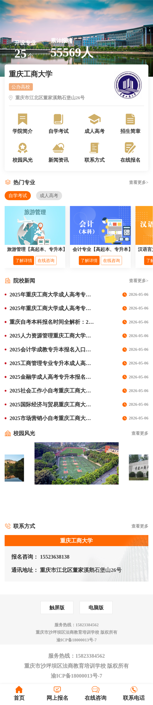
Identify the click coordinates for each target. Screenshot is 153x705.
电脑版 (96, 607)
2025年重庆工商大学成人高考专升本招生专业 (63, 308)
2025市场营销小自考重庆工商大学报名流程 (61, 418)
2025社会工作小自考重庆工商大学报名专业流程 (66, 391)
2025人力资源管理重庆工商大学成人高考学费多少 (69, 336)
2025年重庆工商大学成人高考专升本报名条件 (63, 295)
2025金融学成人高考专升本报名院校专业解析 (63, 377)
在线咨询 (45, 260)
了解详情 (23, 260)
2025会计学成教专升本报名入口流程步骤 (58, 350)
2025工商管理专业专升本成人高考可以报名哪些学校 (71, 363)
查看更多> (138, 182)
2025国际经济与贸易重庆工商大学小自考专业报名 (69, 405)
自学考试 (17, 195)
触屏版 (57, 607)
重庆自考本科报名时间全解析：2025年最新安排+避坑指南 (78, 322)
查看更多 (139, 433)
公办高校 (20, 86)
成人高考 (49, 195)
